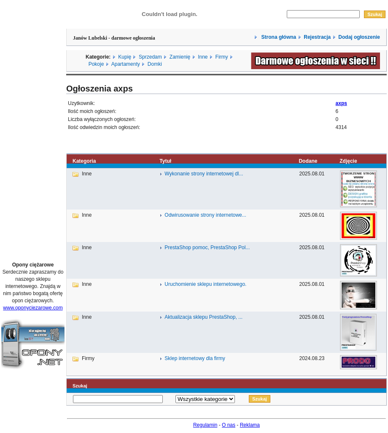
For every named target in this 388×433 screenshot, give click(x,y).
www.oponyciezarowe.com (32, 308)
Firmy (222, 57)
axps (341, 103)
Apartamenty (125, 64)
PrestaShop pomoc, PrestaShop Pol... (207, 247)
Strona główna (278, 37)
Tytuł (165, 161)
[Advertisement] (33, 127)
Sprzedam (150, 57)
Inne (202, 57)
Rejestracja (317, 37)
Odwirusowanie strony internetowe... (205, 215)
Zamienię (180, 57)
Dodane (308, 161)
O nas (228, 425)
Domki (155, 64)
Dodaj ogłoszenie (359, 37)
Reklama (250, 425)
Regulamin (205, 425)
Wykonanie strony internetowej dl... (203, 174)
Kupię (124, 57)
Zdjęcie (348, 161)
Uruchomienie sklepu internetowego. (205, 284)
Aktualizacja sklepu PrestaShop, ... (203, 317)
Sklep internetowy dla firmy (194, 358)
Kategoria (84, 161)
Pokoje (96, 64)
